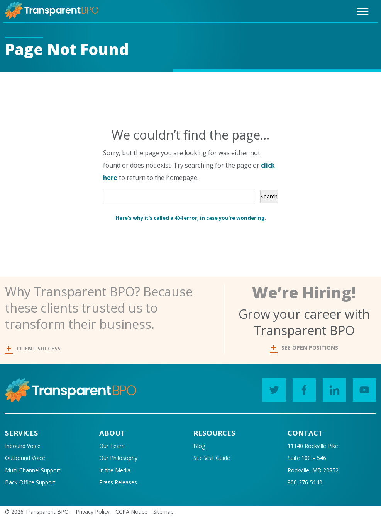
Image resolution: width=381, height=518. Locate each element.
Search (269, 196)
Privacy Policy (93, 511)
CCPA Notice (131, 511)
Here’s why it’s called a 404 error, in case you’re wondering (190, 217)
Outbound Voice (25, 458)
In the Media (114, 470)
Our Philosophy (118, 458)
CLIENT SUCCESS (34, 348)
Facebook (301, 388)
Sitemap (163, 511)
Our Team (112, 446)
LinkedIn (331, 388)
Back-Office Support (30, 482)
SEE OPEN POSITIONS (304, 347)
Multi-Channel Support (33, 470)
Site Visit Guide (211, 458)
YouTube (361, 388)
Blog (199, 446)
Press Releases (118, 482)
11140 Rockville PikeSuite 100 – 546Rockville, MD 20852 (313, 458)
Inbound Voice (23, 446)
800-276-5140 (305, 482)
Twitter (271, 388)
